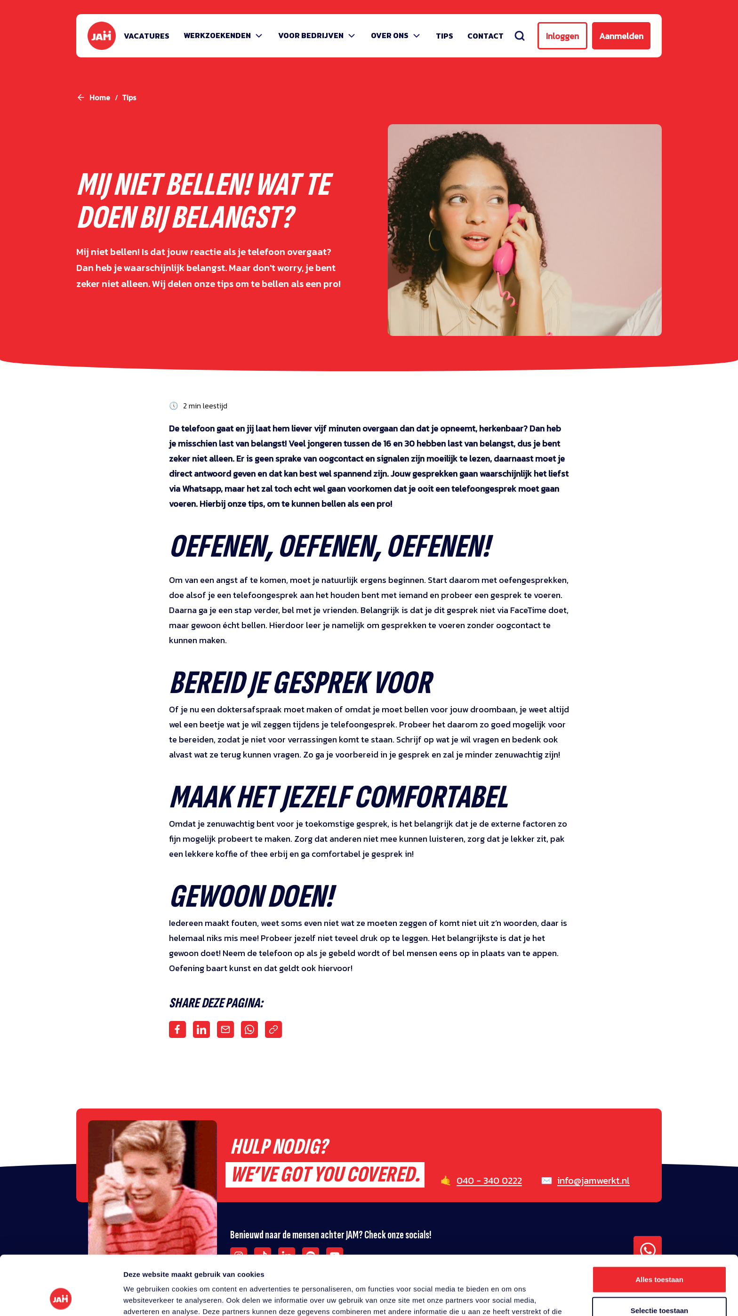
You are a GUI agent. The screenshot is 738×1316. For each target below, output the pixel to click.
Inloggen (562, 36)
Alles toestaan (659, 1224)
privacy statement (438, 1267)
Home (99, 97)
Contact (485, 35)
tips (129, 97)
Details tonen (508, 1297)
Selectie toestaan (660, 1255)
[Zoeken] (519, 36)
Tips (444, 35)
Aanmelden (621, 36)
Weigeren (659, 1285)
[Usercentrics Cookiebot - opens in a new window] (61, 1298)
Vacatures (146, 35)
